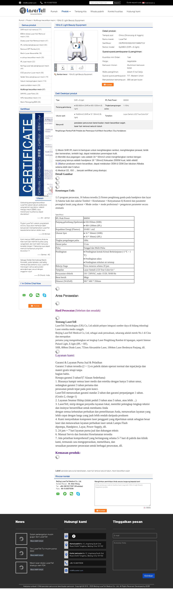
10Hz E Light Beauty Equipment (80, 74)
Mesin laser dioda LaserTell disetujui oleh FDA (42, 564)
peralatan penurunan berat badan (73, 471)
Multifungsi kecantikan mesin (44, 20)
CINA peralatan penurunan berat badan (52, 586)
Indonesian (150, 3)
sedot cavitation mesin (28, 85)
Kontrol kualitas (115, 11)
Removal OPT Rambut (28, 49)
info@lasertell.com (29, 3)
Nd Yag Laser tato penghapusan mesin (34, 66)
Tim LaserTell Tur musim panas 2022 (43, 549)
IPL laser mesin (26, 62)
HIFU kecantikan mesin (29, 98)
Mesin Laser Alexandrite (29, 53)
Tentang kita (80, 11)
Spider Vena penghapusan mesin (32, 77)
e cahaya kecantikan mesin (30, 57)
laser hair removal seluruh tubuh (99, 471)
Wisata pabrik (97, 11)
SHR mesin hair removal (29, 30)
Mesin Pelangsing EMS (28, 102)
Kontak (109, 85)
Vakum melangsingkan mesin (31, 81)
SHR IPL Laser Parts (27, 94)
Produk (65, 11)
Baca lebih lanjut (37, 541)
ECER (148, 586)
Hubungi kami (133, 11)
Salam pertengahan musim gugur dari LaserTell (41, 535)
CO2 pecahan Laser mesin (30, 73)
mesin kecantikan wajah (121, 471)
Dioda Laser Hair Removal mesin (32, 41)
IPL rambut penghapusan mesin (32, 45)
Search (117, 3)
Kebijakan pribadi (29, 586)
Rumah (54, 11)
